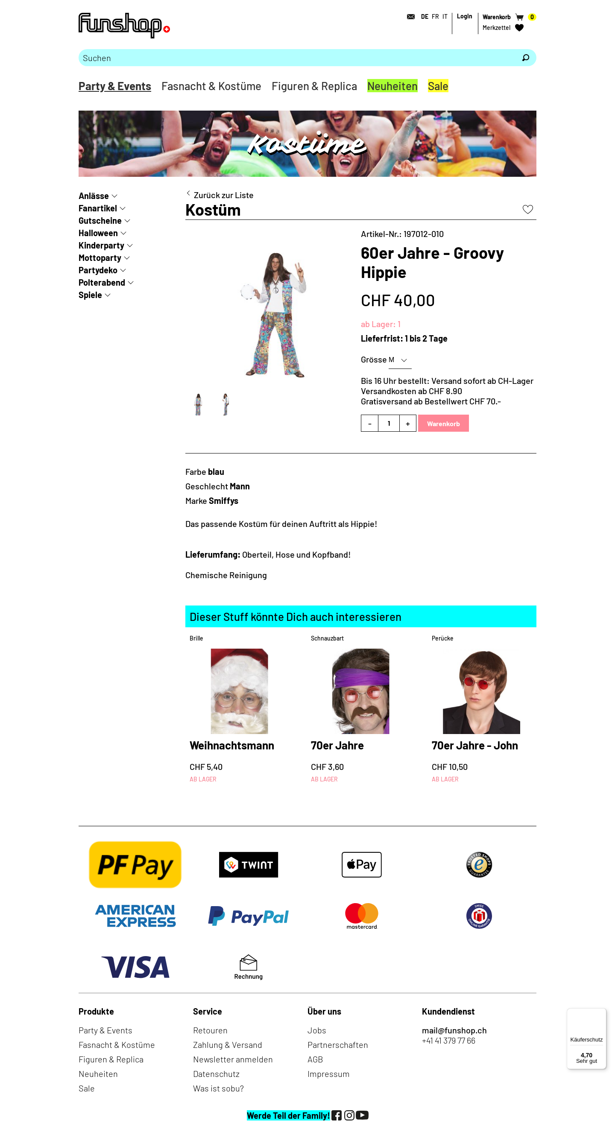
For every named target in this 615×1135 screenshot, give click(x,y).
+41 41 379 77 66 (448, 1040)
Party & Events (115, 85)
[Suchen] (525, 57)
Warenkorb (443, 423)
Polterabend (102, 282)
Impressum (329, 1073)
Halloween (98, 233)
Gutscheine (100, 220)
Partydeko (98, 270)
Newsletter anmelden (233, 1059)
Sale (438, 85)
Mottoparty (100, 257)
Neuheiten (392, 85)
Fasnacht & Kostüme (211, 85)
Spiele (90, 295)
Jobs (317, 1030)
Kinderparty (101, 245)
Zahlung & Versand (227, 1044)
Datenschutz (216, 1073)
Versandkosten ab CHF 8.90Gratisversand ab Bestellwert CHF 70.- (431, 396)
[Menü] (601, 1013)
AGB (315, 1059)
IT (445, 16)
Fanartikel (98, 208)
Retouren (210, 1030)
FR (435, 16)
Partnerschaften (338, 1044)
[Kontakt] (408, 16)
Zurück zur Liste (224, 195)
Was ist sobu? (218, 1088)
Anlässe (94, 195)
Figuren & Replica (314, 85)
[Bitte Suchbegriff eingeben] (297, 57)
